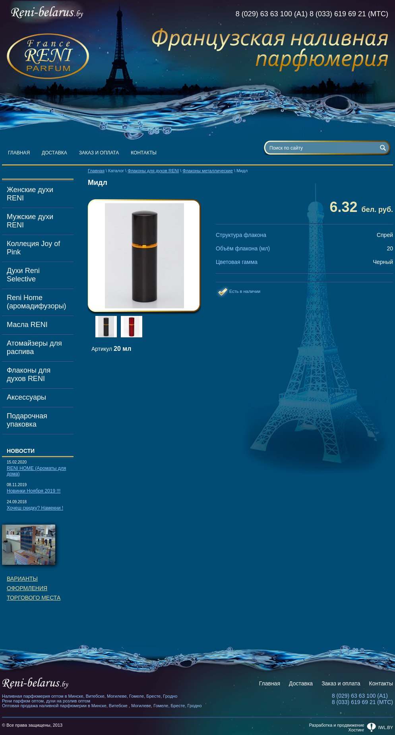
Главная (19, 153)
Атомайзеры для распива (34, 347)
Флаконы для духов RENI (28, 374)
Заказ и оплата (99, 153)
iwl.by (385, 727)
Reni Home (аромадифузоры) (36, 302)
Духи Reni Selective (23, 275)
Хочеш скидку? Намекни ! (35, 508)
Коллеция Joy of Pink (33, 248)
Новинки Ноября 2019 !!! (33, 491)
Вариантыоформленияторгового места (33, 588)
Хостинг (356, 729)
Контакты (144, 153)
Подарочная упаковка (27, 420)
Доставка (54, 153)
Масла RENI (27, 325)
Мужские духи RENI (30, 221)
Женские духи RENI (30, 194)
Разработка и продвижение (336, 725)
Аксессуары (26, 397)
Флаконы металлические (207, 170)
